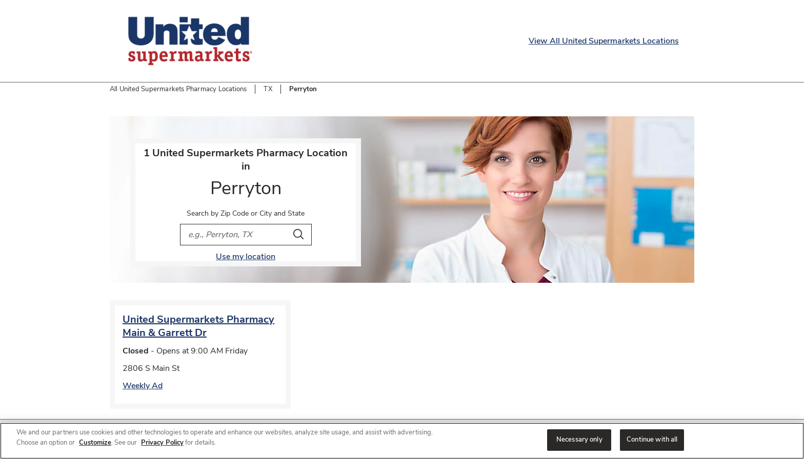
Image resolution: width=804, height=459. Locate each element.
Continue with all (652, 439)
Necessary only (579, 439)
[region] (402, 441)
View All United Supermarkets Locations (604, 41)
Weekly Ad (143, 385)
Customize (95, 442)
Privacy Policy (162, 442)
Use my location (245, 256)
